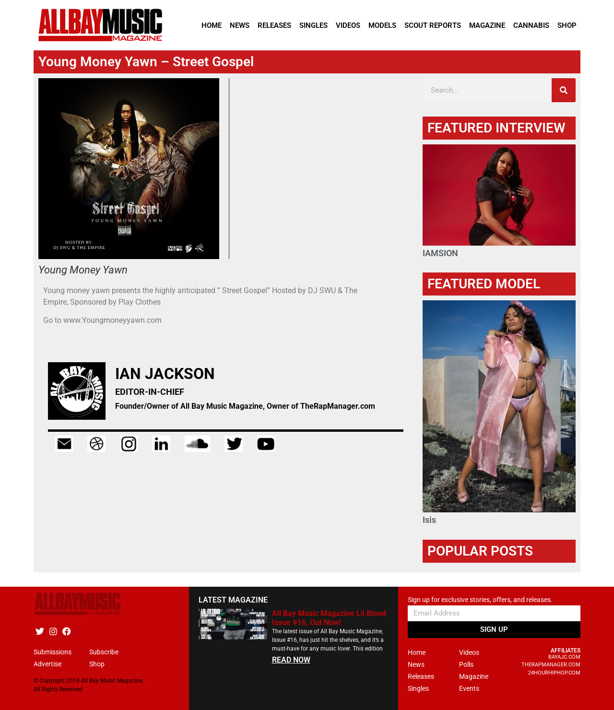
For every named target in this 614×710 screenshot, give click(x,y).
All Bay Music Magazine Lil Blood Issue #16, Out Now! (329, 618)
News (239, 25)
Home (211, 25)
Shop (567, 25)
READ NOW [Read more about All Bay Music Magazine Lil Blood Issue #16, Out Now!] (291, 659)
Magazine (487, 25)
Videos (348, 25)
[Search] (564, 90)
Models (382, 25)
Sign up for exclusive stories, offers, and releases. (480, 600)
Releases (274, 25)
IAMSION (440, 253)
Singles (313, 25)
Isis (429, 520)
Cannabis (531, 25)
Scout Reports (432, 25)
